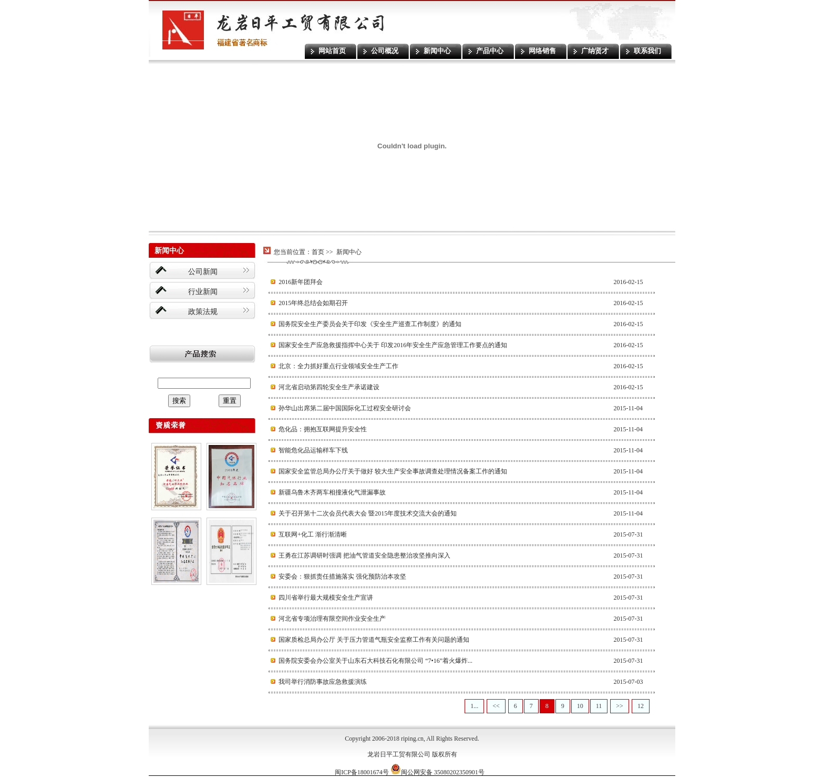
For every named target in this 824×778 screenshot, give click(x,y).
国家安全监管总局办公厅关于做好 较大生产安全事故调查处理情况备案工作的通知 (393, 471)
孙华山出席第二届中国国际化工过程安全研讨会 (345, 408)
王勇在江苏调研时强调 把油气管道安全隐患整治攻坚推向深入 (364, 555)
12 (640, 706)
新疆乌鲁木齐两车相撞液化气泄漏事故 (332, 492)
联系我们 (647, 51)
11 (599, 706)
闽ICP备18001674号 (362, 772)
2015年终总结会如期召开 (313, 303)
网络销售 (542, 51)
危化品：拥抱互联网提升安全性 (323, 429)
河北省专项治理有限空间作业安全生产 (332, 618)
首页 (318, 252)
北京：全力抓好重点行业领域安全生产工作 (338, 366)
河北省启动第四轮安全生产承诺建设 (329, 387)
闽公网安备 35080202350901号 (437, 772)
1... (474, 706)
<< (496, 706)
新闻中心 (437, 51)
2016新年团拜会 (301, 282)
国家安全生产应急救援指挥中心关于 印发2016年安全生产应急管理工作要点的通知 (393, 345)
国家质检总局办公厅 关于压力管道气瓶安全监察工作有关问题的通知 (374, 639)
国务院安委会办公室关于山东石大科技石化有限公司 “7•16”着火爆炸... (375, 660)
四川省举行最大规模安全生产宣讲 (326, 597)
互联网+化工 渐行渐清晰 (313, 534)
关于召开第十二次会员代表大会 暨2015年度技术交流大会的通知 (368, 513)
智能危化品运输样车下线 (313, 450)
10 (580, 706)
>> (619, 706)
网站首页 (332, 51)
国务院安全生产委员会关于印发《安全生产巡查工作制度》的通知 (370, 324)
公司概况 (384, 51)
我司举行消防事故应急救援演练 (323, 681)
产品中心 (489, 51)
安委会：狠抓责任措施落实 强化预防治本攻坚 (342, 576)
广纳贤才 (595, 51)
